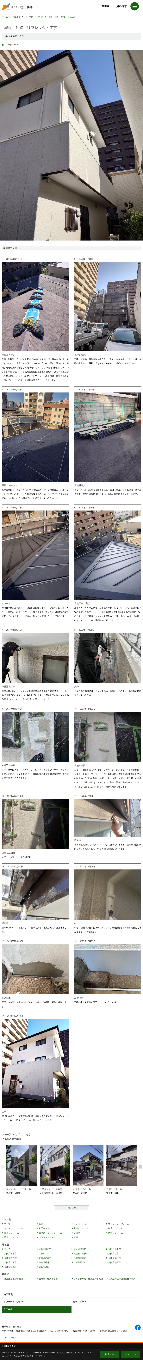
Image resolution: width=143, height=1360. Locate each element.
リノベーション (81, 1224)
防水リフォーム (11, 1237)
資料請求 (121, 6)
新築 (41, 1224)
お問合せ (106, 6)
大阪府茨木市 (45, 1249)
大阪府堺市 (113, 1253)
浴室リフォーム (115, 1233)
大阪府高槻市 (114, 1249)
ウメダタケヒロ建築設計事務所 (88, 1278)
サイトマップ (10, 1337)
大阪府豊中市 (10, 1253)
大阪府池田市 (45, 1267)
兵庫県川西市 (80, 1262)
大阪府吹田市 (10, 1262)
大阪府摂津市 (80, 1249)
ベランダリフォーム (48, 1237)
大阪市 (42, 1253)
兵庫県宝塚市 (10, 1267)
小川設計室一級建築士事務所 (121, 1278)
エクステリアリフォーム (50, 1233)
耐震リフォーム (115, 1228)
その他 (77, 1233)
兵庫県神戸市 (10, 1258)
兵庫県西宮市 (80, 1258)
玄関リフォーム (46, 1228)
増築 (76, 1237)
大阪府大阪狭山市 (82, 1253)
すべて (7, 1224)
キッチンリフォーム (13, 1228)
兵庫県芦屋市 (45, 1258)
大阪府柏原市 (114, 1262)
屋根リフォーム (81, 1228)
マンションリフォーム (118, 1224)
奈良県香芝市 (45, 1262)
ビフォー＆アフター (13, 1301)
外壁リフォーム (11, 1233)
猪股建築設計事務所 (13, 1278)
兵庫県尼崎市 (114, 1258)
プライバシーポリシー (67, 1352)
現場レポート (79, 1301)
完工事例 (7, 1309)
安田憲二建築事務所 (48, 1278)
